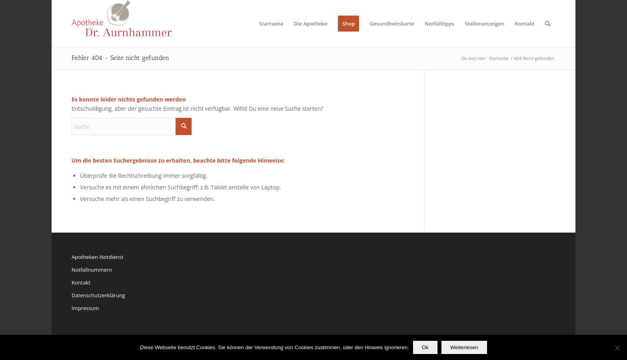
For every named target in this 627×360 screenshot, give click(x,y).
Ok (425, 347)
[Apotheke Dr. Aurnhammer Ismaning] (122, 23)
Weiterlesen (464, 347)
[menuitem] (271, 23)
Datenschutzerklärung (98, 295)
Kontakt (81, 282)
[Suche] (547, 23)
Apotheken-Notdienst (98, 257)
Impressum (85, 308)
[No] (617, 348)
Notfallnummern (92, 269)
